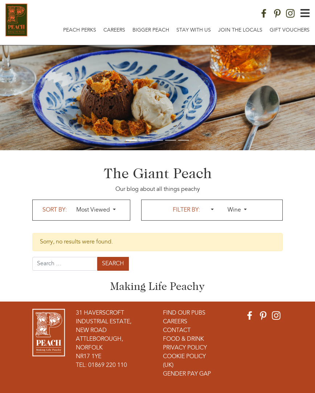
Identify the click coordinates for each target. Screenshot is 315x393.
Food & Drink (183, 339)
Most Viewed (93, 210)
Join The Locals (240, 30)
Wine (235, 210)
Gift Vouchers (290, 30)
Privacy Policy (185, 348)
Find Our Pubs (184, 313)
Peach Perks (79, 30)
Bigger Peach (150, 30)
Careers (114, 30)
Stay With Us (193, 30)
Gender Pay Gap (187, 374)
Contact (177, 330)
